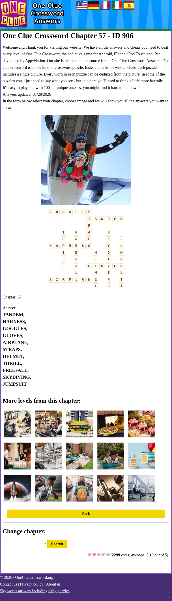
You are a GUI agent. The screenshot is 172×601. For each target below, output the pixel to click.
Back (86, 514)
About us (53, 584)
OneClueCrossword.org (34, 577)
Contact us (8, 584)
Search (57, 544)
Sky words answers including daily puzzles (34, 591)
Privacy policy (31, 584)
